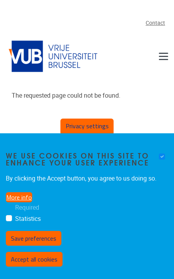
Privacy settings (87, 126)
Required (27, 207)
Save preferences (33, 238)
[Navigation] (163, 56)
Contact (155, 23)
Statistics (28, 218)
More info (19, 197)
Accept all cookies (34, 259)
